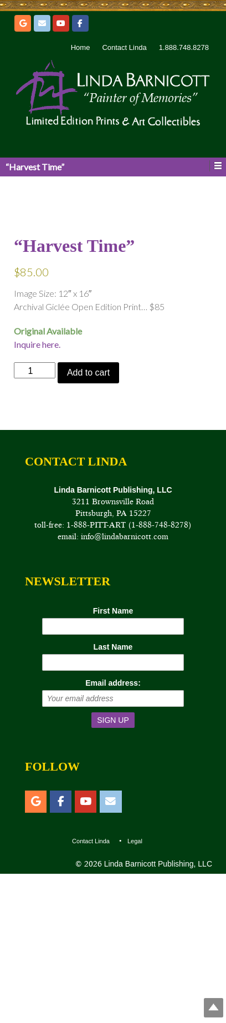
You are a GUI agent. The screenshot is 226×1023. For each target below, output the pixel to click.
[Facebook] (80, 23)
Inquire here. (37, 493)
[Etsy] (22, 23)
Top (213, 1007)
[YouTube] (61, 23)
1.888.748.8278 (184, 47)
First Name (113, 759)
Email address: (113, 831)
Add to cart (88, 521)
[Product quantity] (34, 520)
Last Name (113, 795)
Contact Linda (124, 47)
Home (80, 47)
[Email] (42, 23)
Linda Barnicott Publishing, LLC (157, 1012)
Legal (134, 989)
